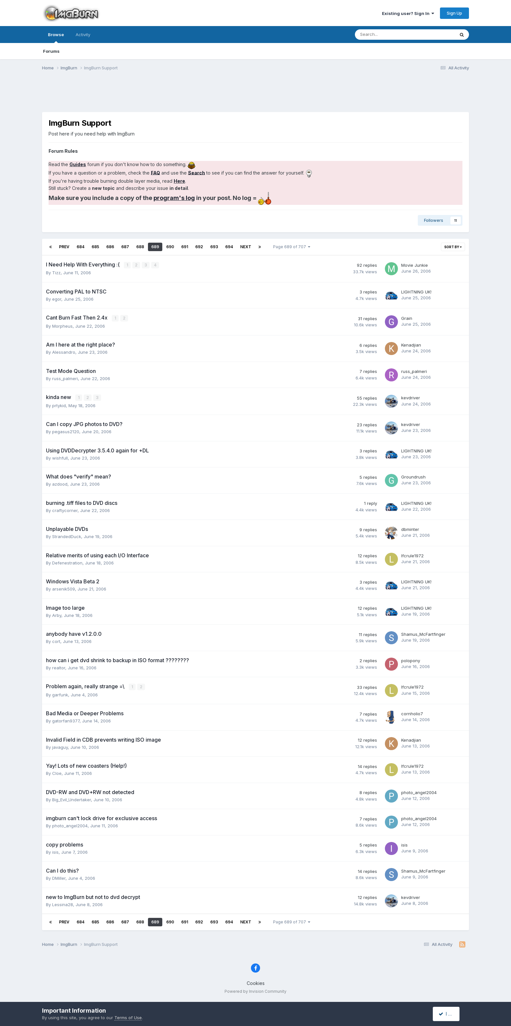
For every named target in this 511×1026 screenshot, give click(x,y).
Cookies (256, 982)
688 (140, 246)
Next (245, 246)
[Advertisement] (255, 95)
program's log (174, 197)
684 (80, 246)
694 (229, 246)
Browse (56, 37)
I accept (450, 1014)
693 (214, 246)
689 (155, 246)
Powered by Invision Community (255, 990)
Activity (83, 34)
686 (110, 246)
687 (125, 246)
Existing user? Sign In (408, 13)
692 (199, 246)
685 (95, 246)
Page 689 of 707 (291, 246)
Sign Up (454, 13)
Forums (51, 51)
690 (170, 246)
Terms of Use (128, 1017)
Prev (64, 246)
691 (184, 246)
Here (179, 181)
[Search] (387, 34)
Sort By (453, 247)
